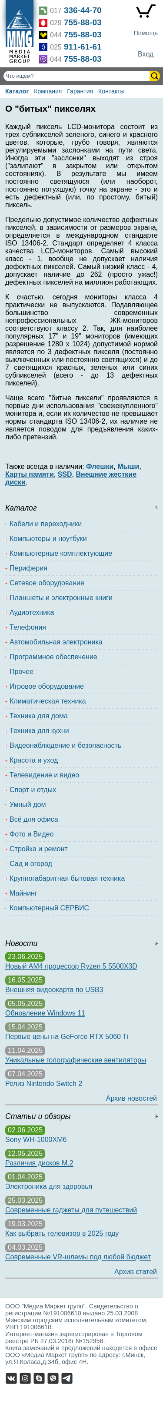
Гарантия (80, 91)
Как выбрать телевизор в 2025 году (62, 1233)
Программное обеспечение (53, 656)
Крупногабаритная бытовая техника (67, 878)
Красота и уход (34, 760)
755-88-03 (83, 22)
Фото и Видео (31, 834)
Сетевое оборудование (47, 583)
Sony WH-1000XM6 (36, 1139)
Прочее (21, 671)
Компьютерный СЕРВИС (49, 908)
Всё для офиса (34, 819)
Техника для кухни (39, 730)
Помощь (145, 33)
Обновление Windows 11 (45, 1013)
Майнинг (23, 893)
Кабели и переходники (46, 524)
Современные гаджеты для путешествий (71, 1210)
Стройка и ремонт (39, 849)
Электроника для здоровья (48, 1186)
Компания (48, 91)
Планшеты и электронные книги (61, 597)
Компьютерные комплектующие (61, 553)
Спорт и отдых (33, 789)
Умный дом (28, 804)
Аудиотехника (32, 612)
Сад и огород (31, 863)
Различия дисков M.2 (39, 1163)
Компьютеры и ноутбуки (48, 538)
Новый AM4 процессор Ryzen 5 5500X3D (71, 966)
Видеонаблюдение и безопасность (65, 745)
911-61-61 (83, 46)
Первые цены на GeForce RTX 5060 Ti (66, 1036)
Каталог (17, 91)
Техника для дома (39, 716)
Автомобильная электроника (56, 642)
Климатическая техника (48, 701)
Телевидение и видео (44, 775)
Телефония (28, 627)
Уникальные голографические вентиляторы (75, 1060)
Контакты (111, 91)
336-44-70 (83, 10)
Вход (145, 54)
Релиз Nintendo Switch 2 (43, 1083)
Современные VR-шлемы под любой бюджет (78, 1257)
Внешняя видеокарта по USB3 (54, 989)
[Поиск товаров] (77, 76)
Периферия (28, 568)
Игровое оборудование (47, 686)
